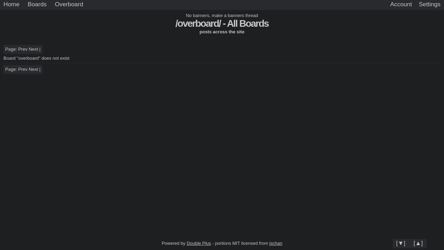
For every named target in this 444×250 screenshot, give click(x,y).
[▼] (400, 243)
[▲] (418, 243)
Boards (37, 4)
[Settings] (430, 4)
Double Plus (199, 243)
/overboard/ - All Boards (222, 23)
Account (401, 4)
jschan (275, 243)
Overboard (69, 4)
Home (11, 4)
